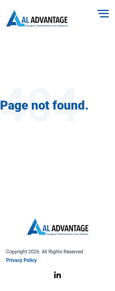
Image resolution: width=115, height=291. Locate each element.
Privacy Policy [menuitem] (21, 260)
